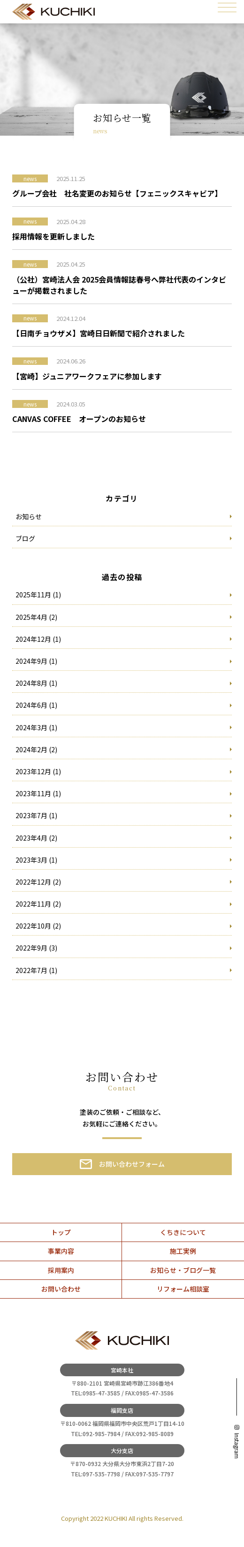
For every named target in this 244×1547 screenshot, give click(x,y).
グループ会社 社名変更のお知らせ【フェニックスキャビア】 (117, 193)
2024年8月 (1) (36, 683)
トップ (61, 1232)
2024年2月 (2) (36, 749)
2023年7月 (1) (36, 815)
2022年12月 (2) (38, 881)
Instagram (237, 1446)
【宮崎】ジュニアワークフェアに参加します (87, 376)
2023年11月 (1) (38, 793)
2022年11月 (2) (38, 903)
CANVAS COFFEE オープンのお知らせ (79, 418)
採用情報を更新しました (53, 236)
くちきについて (183, 1232)
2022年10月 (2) (38, 925)
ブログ (25, 538)
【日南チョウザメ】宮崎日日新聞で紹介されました (98, 333)
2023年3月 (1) (36, 859)
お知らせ (28, 516)
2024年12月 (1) (38, 639)
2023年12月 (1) (38, 771)
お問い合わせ (61, 1288)
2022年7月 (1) (36, 970)
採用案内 (61, 1270)
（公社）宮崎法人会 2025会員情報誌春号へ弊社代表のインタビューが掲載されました (119, 285)
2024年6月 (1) (36, 705)
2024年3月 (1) (36, 727)
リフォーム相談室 (183, 1288)
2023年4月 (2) (36, 837)
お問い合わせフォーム (132, 1164)
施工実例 (183, 1251)
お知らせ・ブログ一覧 (183, 1270)
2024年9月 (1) (36, 661)
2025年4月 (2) (36, 617)
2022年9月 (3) (36, 947)
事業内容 (61, 1251)
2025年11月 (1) (38, 594)
